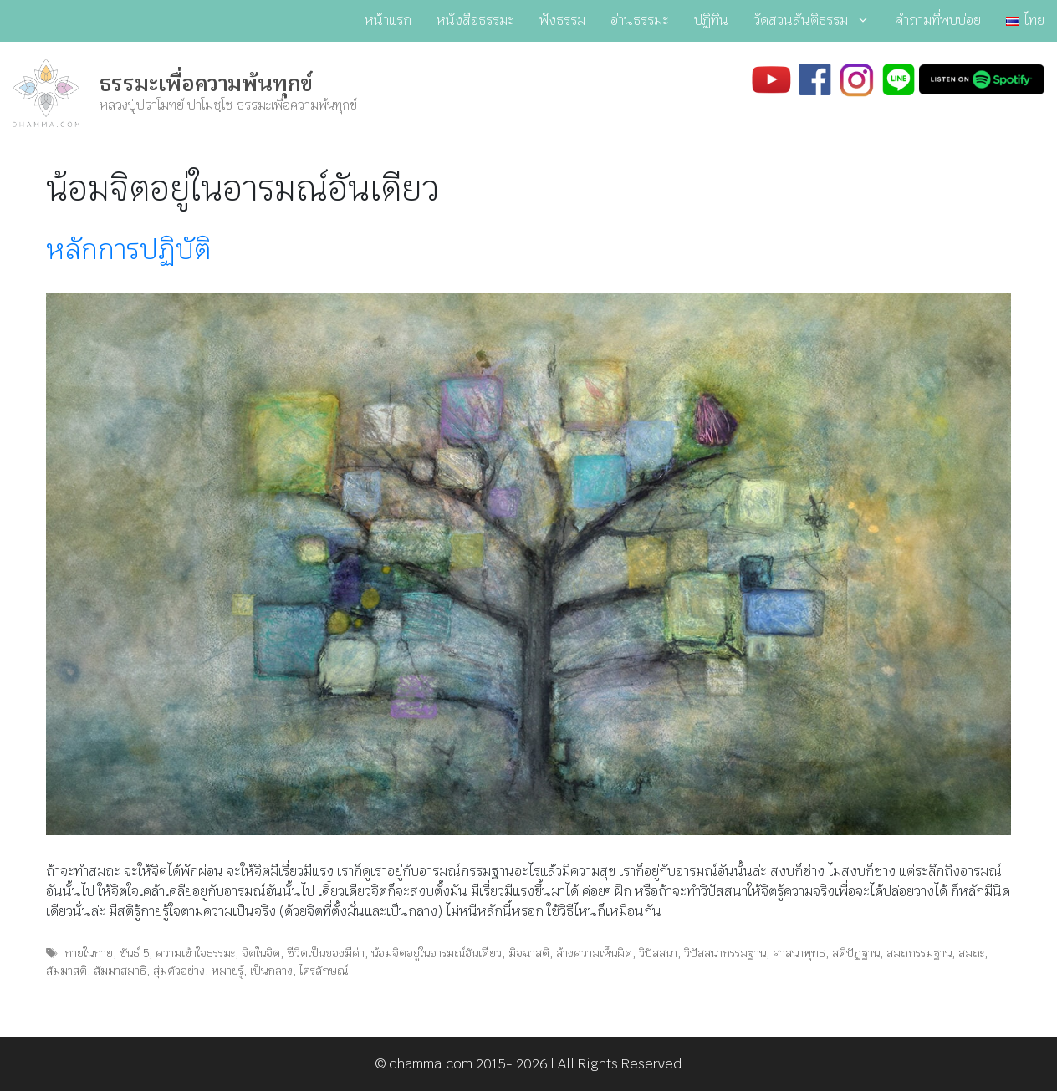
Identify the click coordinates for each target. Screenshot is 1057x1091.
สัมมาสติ (66, 970)
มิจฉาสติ (528, 953)
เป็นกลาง (271, 970)
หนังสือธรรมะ (475, 20)
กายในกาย (88, 953)
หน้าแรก (388, 20)
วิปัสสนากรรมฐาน (725, 953)
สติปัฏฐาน (856, 953)
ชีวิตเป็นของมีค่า (326, 953)
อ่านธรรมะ (639, 20)
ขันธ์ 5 (134, 953)
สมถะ (971, 953)
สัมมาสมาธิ (120, 970)
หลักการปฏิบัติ (128, 249)
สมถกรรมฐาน (919, 953)
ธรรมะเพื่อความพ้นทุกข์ (206, 83)
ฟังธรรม (562, 20)
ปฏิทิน (711, 20)
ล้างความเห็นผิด (594, 953)
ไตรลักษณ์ (323, 970)
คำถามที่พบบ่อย (938, 20)
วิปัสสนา (658, 953)
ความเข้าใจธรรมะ (195, 953)
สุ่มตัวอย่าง (179, 970)
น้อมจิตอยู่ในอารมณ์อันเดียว (436, 953)
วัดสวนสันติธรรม (817, 21)
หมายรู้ (227, 970)
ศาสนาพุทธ (799, 953)
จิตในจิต (261, 953)
